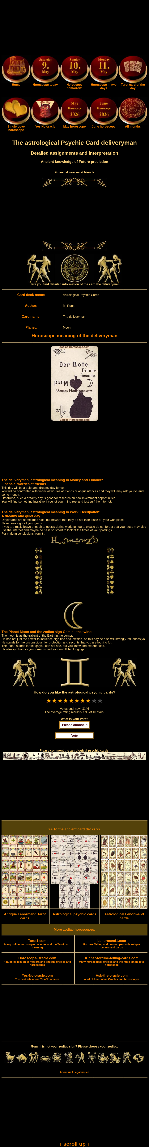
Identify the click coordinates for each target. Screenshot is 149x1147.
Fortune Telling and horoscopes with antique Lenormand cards (111, 944)
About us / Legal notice (74, 1072)
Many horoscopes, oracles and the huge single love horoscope (111, 961)
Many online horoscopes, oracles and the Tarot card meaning (37, 944)
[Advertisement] (74, 28)
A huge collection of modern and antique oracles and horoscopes (37, 961)
